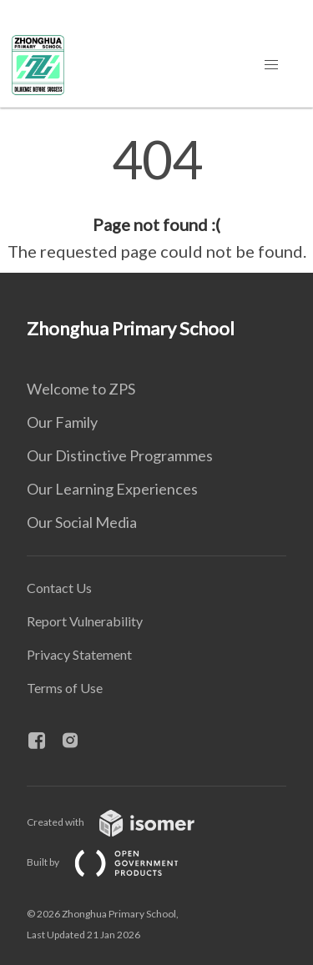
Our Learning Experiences (112, 489)
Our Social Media (82, 522)
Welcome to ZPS (81, 388)
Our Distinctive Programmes (120, 455)
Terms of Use (65, 688)
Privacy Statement (79, 654)
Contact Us (59, 588)
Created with (124, 822)
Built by (116, 862)
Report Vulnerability (85, 621)
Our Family (62, 422)
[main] (156, 198)
